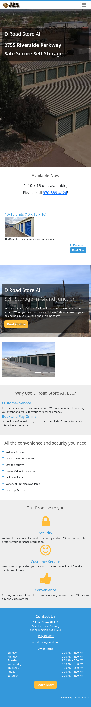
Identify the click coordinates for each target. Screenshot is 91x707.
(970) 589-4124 (45, 636)
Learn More (45, 685)
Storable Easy (80, 697)
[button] (8, 359)
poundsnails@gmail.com (45, 642)
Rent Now (78, 250)
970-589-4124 (55, 192)
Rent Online (16, 324)
